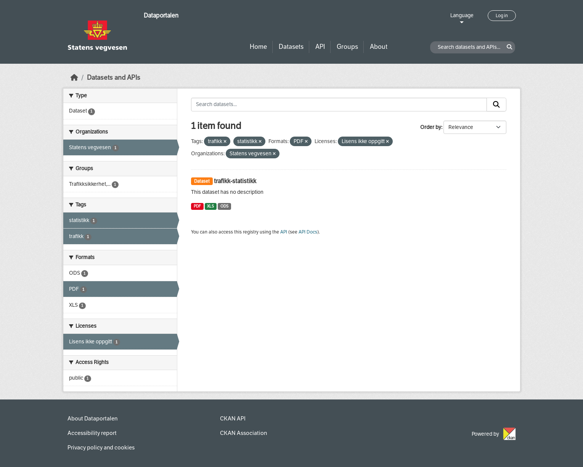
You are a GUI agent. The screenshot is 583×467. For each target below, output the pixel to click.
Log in (502, 15)
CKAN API (233, 418)
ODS (224, 206)
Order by (430, 127)
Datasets (291, 47)
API (320, 47)
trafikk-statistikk (235, 181)
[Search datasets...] (339, 104)
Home (258, 47)
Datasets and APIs (113, 78)
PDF (197, 206)
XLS (210, 206)
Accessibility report (92, 433)
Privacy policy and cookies (101, 447)
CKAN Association (243, 433)
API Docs (308, 232)
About (378, 47)
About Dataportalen (92, 418)
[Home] (74, 78)
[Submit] (496, 104)
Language (462, 15)
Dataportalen (161, 15)
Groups (347, 47)
